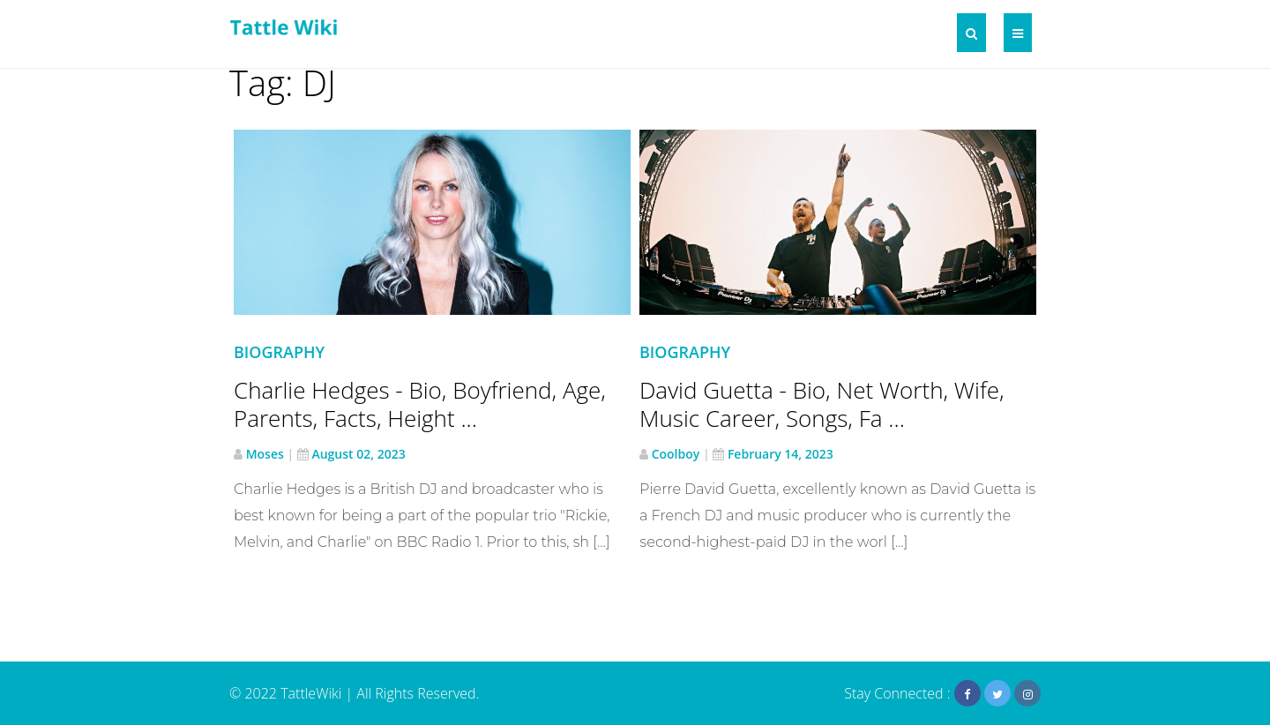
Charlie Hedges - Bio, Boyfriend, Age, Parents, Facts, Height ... (420, 404)
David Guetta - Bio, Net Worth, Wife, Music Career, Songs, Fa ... (822, 404)
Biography (279, 351)
